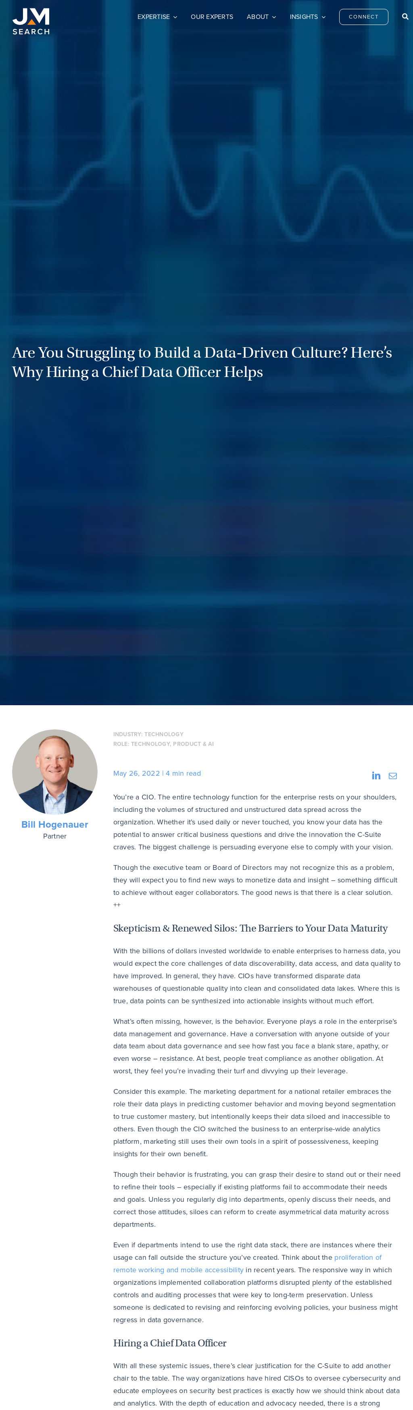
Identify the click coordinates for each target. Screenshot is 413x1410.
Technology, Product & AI (172, 744)
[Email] (393, 776)
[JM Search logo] (31, 11)
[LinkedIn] (376, 776)
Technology (164, 734)
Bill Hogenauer (54, 824)
